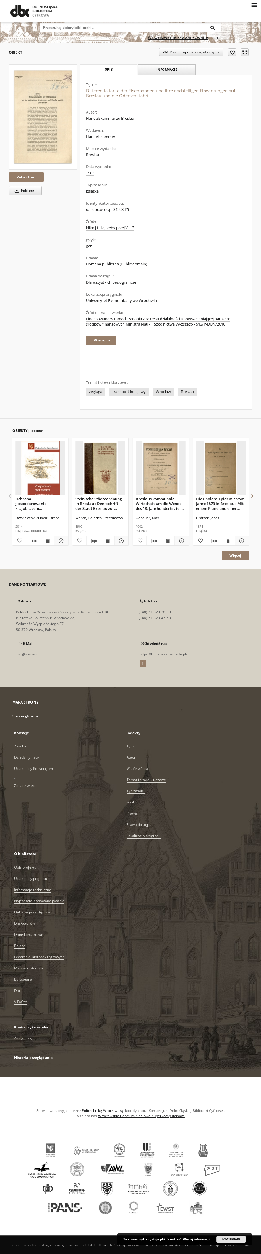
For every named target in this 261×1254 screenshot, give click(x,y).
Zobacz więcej (26, 785)
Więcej (235, 555)
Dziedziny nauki (27, 757)
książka (92, 191)
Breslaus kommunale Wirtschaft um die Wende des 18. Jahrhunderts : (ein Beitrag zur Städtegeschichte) (159, 503)
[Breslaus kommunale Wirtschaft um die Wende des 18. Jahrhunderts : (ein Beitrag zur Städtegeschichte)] (160, 468)
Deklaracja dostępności (34, 912)
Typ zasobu (136, 790)
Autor (131, 757)
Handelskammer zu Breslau (110, 118)
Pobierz (23, 190)
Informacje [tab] (166, 69)
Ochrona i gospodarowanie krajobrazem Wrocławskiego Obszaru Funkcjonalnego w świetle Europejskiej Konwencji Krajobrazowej (38, 503)
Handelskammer (100, 136)
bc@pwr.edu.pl (30, 654)
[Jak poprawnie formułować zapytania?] (217, 37)
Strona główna (25, 716)
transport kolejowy (129, 391)
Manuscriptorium (28, 968)
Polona (20, 945)
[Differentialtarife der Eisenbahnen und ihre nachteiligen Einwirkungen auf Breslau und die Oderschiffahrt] (43, 117)
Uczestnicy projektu (30, 878)
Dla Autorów (24, 923)
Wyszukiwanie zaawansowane (178, 37)
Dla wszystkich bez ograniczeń (112, 282)
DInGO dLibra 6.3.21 (103, 1245)
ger (89, 246)
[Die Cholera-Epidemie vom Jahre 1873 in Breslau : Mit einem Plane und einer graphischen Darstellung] (221, 468)
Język (131, 802)
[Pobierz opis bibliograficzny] (33, 541)
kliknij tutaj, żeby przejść (110, 227)
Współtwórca (137, 768)
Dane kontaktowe (28, 934)
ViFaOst (20, 1001)
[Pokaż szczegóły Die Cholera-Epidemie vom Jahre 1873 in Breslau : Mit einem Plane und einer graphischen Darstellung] (241, 541)
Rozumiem (231, 1239)
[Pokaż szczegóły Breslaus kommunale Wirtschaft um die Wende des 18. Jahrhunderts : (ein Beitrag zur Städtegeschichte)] (180, 541)
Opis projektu (25, 867)
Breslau (92, 154)
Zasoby (20, 746)
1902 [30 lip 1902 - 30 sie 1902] (90, 172)
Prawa (132, 813)
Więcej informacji (196, 1239)
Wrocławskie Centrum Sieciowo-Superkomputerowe (141, 1115)
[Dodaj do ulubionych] (232, 52)
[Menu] (254, 4)
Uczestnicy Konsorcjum (33, 768)
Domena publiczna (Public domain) (116, 264)
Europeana (23, 979)
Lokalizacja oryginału (144, 835)
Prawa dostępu (139, 824)
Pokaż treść (26, 177)
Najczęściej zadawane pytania (39, 900)
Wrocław (163, 391)
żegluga (95, 391)
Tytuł (131, 746)
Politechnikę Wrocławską (102, 1110)
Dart (18, 990)
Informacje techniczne (32, 889)
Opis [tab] (109, 70)
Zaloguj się (23, 1038)
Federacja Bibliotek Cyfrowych (39, 956)
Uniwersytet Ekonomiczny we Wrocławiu (121, 300)
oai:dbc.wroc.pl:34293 (107, 209)
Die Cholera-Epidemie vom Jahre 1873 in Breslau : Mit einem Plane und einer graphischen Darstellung (220, 503)
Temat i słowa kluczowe (146, 779)
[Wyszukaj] (212, 27)
